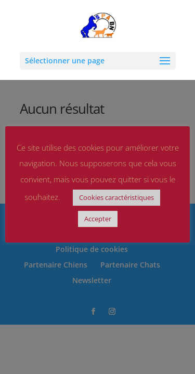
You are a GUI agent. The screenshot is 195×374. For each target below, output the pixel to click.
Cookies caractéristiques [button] (116, 197)
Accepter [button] (97, 218)
